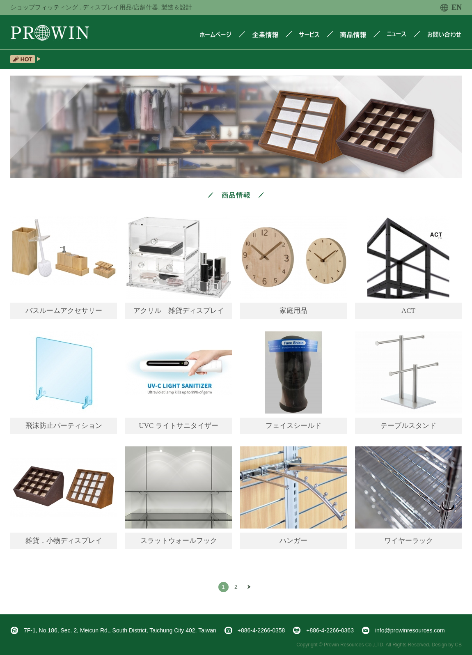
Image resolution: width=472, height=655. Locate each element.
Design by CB (447, 645)
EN (451, 7)
